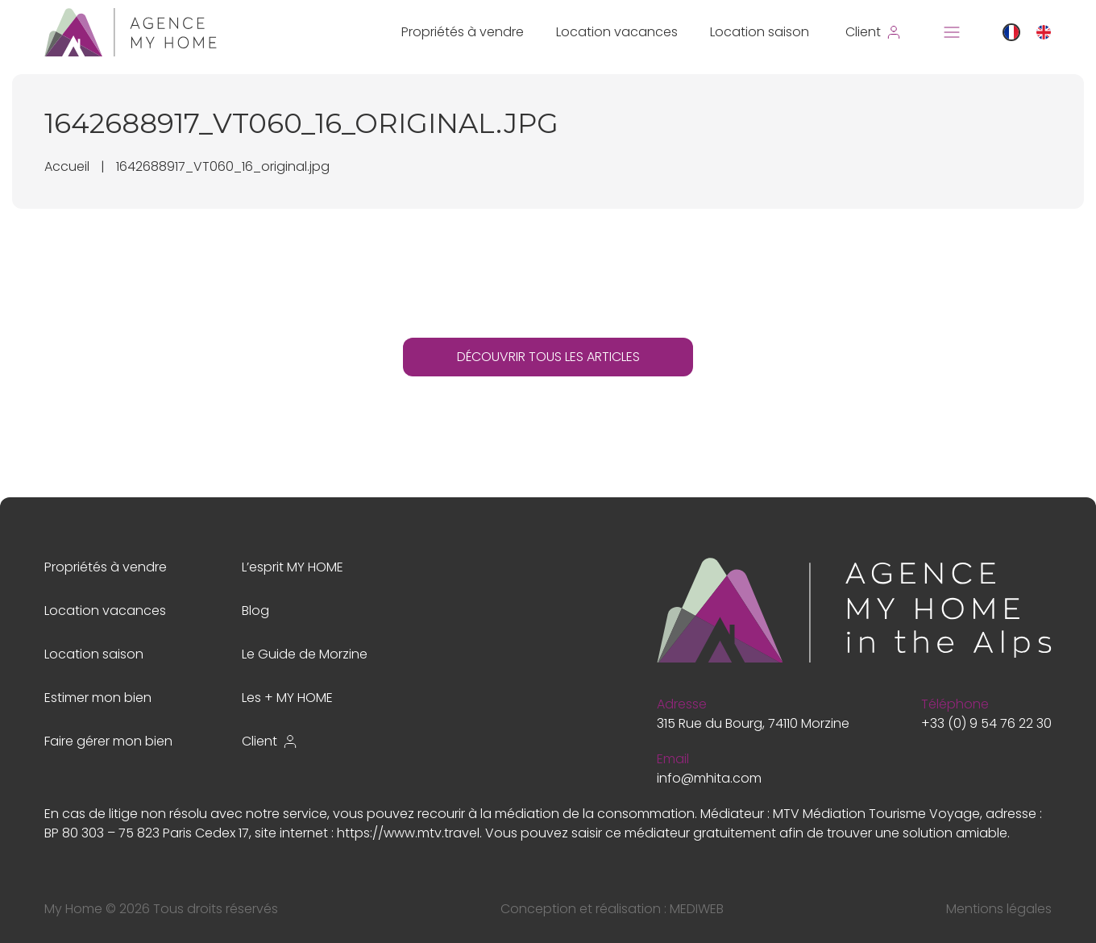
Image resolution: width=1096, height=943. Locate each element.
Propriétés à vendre (462, 32)
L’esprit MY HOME (292, 567)
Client (270, 741)
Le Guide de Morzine (304, 654)
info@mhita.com (709, 778)
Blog (255, 610)
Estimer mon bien (98, 697)
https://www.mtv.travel (408, 833)
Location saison (759, 32)
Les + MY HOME (287, 697)
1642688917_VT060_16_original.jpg (223, 166)
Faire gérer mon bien (108, 741)
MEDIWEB (697, 908)
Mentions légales (999, 908)
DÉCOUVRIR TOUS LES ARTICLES (548, 356)
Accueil (66, 166)
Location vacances (617, 32)
